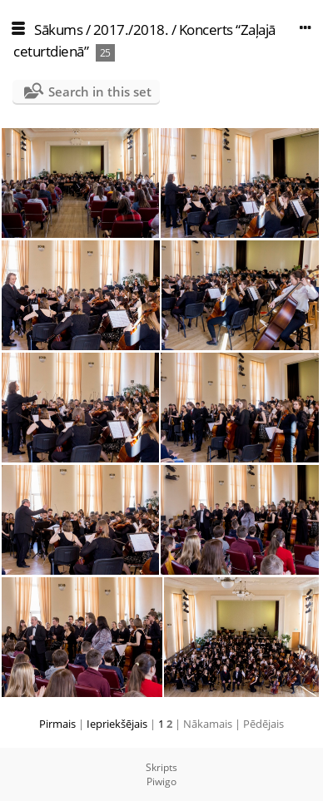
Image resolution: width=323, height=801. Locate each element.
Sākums (58, 29)
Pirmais (57, 723)
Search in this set (100, 91)
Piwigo (161, 781)
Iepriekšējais (117, 723)
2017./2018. (131, 29)
